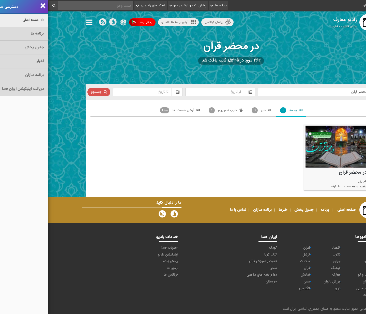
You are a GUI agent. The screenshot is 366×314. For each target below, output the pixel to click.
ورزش (319, 282)
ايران (258, 248)
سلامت (257, 261)
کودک (225, 248)
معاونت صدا (121, 248)
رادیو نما (124, 268)
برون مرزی (315, 288)
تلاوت (288, 255)
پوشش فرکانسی (170, 22)
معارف (288, 275)
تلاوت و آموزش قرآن (215, 261)
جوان (288, 261)
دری (289, 288)
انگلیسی (256, 288)
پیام (320, 255)
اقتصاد (288, 248)
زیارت (319, 295)
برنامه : (243, 110)
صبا (320, 268)
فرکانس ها (123, 275)
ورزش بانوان (284, 282)
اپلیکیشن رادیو (120, 255)
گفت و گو (316, 275)
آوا (321, 248)
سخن (225, 268)
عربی (258, 282)
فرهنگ (287, 268)
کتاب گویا (222, 255)
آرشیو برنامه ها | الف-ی (130, 22)
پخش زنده (94, 22)
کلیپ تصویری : (178, 110)
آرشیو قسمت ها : (132, 110)
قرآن (259, 268)
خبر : (213, 110)
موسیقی (223, 282)
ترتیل (258, 255)
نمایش (257, 275)
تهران (319, 261)
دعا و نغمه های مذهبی (214, 275)
